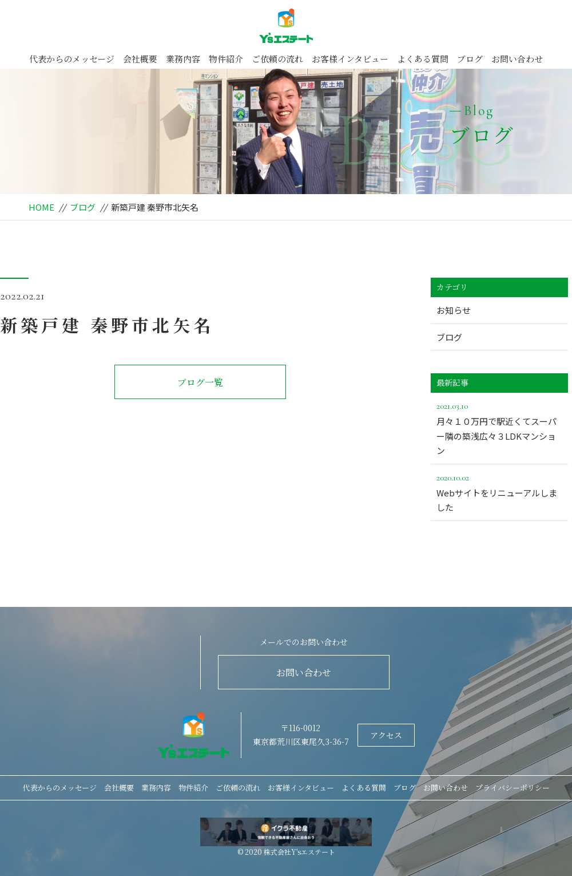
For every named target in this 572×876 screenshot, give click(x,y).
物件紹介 (226, 59)
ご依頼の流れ (277, 59)
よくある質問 (422, 59)
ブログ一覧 (200, 382)
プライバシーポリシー (512, 787)
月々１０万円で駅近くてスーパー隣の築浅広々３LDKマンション (499, 427)
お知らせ (453, 310)
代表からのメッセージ (71, 59)
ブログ (470, 59)
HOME (41, 207)
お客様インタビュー (350, 59)
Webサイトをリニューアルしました (499, 492)
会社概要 (140, 59)
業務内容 (183, 59)
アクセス (386, 735)
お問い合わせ (517, 59)
